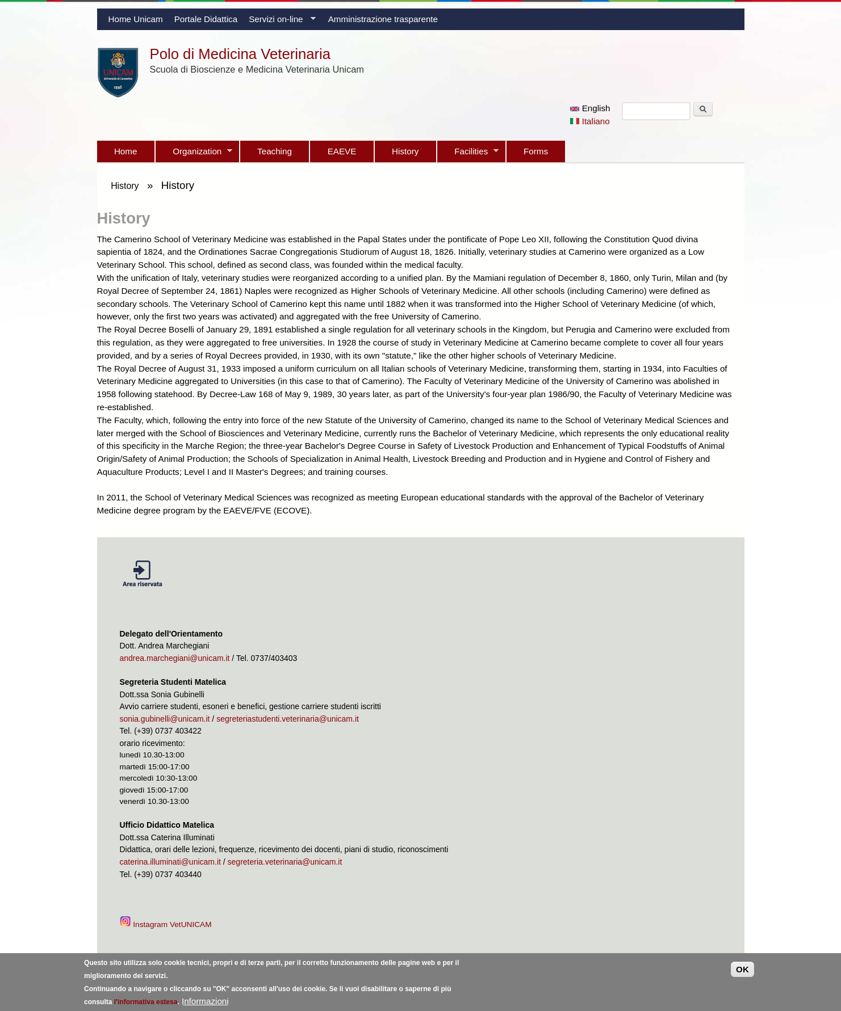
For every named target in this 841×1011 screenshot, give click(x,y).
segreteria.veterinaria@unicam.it (285, 861)
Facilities (468, 154)
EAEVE (342, 151)
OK (742, 973)
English (590, 108)
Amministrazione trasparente (383, 19)
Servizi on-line (279, 22)
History (405, 151)
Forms (536, 151)
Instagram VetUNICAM (167, 924)
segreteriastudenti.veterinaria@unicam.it (287, 718)
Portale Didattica (205, 19)
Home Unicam (135, 19)
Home (125, 151)
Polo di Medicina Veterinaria (240, 54)
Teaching (274, 151)
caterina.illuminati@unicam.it (170, 861)
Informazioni (205, 1004)
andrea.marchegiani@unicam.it (175, 658)
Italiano (589, 121)
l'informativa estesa (146, 1005)
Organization (194, 154)
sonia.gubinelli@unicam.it (165, 718)
